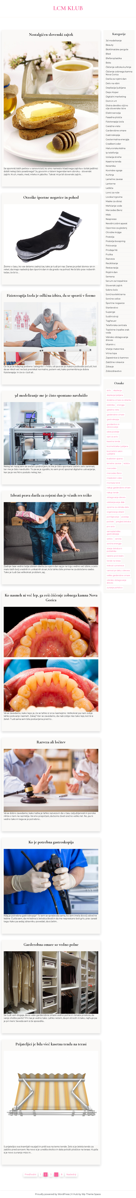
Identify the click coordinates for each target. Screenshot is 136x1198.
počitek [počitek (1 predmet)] (110, 521)
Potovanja (111, 245)
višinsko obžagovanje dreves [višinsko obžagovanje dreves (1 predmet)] (116, 581)
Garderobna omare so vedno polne (51, 944)
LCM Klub (68, 8)
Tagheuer (111, 321)
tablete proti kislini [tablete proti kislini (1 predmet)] (115, 556)
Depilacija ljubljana (116, 88)
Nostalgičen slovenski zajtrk (51, 34)
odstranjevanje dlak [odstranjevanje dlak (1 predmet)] (115, 502)
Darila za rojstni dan (116, 79)
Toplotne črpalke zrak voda (117, 331)
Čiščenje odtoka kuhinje (118, 67)
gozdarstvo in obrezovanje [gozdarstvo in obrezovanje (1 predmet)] (113, 425)
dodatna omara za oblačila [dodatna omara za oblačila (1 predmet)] (119, 400)
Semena (110, 276)
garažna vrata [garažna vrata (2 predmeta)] (113, 410)
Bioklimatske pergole (117, 49)
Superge (110, 312)
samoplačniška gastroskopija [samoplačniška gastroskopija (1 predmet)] (113, 532)
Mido (108, 214)
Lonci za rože (112, 192)
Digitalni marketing (116, 96)
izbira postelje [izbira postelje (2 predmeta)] (113, 432)
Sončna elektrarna (115, 294)
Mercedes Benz (114, 210)
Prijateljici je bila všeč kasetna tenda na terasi (51, 1044)
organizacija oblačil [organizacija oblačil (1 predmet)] (115, 512)
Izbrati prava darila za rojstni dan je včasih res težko (51, 495)
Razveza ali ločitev (51, 742)
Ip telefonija (112, 152)
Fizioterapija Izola (115, 121)
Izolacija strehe (114, 157)
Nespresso (111, 219)
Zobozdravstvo (114, 371)
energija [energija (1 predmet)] (120, 405)
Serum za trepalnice (116, 281)
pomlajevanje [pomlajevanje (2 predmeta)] (113, 517)
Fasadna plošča (114, 117)
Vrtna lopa (111, 353)
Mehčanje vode (114, 206)
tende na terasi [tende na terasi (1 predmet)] (114, 561)
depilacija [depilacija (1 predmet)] (117, 390)
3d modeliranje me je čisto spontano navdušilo (51, 395)
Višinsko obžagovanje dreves (117, 338)
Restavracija (112, 268)
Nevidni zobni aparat (116, 223)
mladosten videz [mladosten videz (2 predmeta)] (114, 478)
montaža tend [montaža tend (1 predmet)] (113, 483)
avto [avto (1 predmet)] (109, 390)
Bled (108, 54)
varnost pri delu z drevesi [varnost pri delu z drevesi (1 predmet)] (118, 570)
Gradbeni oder (113, 144)
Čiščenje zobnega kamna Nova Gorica (119, 73)
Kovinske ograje (114, 170)
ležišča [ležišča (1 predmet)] (127, 463)
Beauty (109, 45)
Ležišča (109, 188)
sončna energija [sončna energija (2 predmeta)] (114, 543)
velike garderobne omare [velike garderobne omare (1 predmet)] (118, 575)
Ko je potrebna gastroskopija (51, 842)
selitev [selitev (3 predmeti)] (110, 539)
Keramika (111, 166)
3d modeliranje (114, 40)
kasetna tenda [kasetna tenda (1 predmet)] (113, 441)
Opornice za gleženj (116, 228)
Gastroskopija (113, 135)
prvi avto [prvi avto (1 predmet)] (111, 526)
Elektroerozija (113, 113)
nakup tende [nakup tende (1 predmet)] (113, 492)
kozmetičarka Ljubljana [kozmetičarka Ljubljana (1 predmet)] (117, 446)
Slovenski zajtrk (114, 285)
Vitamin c (110, 344)
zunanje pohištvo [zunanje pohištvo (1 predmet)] (115, 587)
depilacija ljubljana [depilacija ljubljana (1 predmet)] (115, 395)
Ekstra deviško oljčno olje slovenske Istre (117, 107)
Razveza (110, 259)
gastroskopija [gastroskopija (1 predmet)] (113, 419)
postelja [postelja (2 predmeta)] (125, 517)
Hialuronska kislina (115, 148)
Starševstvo (112, 307)
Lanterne (111, 183)
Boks (108, 62)
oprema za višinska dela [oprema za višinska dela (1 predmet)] (118, 507)
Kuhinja (110, 175)
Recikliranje (112, 263)
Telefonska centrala (116, 325)
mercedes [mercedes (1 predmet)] (111, 468)
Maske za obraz (114, 201)
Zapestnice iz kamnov (117, 357)
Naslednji (71, 1174)
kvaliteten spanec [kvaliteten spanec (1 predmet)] (115, 458)
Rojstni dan (112, 272)
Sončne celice (113, 299)
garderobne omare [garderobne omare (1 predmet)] (115, 414)
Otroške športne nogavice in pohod (51, 197)
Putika (109, 254)
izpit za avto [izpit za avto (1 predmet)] (112, 436)
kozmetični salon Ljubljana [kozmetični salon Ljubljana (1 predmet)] (114, 452)
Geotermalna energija (117, 139)
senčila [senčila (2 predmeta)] (118, 539)
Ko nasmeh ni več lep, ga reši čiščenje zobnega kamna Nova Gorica (51, 598)
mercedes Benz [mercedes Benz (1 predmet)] (114, 473)
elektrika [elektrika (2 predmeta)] (111, 405)
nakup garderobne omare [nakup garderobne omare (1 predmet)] (119, 487)
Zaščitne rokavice (115, 362)
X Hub (74, 1194)
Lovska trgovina (114, 197)
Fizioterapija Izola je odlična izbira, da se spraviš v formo (51, 295)
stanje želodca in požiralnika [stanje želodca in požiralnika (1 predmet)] (114, 549)
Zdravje (110, 366)
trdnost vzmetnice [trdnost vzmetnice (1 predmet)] (115, 565)
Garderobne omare (116, 130)
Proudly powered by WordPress (52, 1194)
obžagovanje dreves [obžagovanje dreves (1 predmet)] (116, 497)
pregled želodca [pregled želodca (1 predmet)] (123, 521)
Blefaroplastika (114, 58)
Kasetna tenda (113, 161)
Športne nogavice (115, 303)
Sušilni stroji (112, 316)
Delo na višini (112, 83)
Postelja (110, 237)
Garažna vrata (113, 126)
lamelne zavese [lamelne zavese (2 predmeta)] (114, 463)
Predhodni (30, 1174)
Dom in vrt (111, 101)
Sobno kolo (112, 290)
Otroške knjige (114, 232)
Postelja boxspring (115, 241)
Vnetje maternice (115, 349)
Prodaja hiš (111, 250)
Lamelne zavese (114, 179)
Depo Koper (112, 92)
